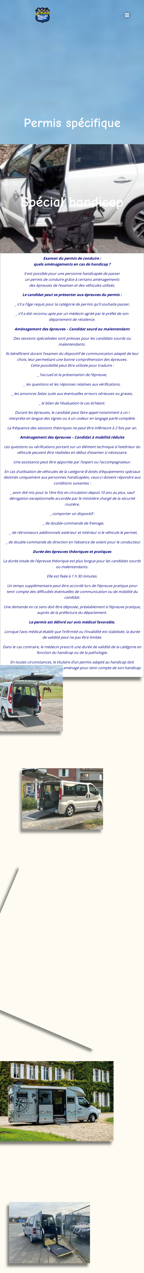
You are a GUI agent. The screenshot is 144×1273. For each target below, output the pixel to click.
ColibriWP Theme (71, 1258)
